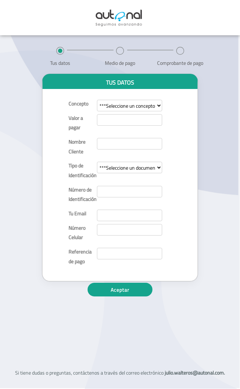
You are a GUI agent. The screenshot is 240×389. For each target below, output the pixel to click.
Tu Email (77, 213)
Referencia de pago (80, 256)
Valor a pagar (75, 122)
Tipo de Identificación (80, 170)
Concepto (78, 103)
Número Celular (76, 232)
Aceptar (120, 290)
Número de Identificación (80, 194)
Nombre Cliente (76, 146)
